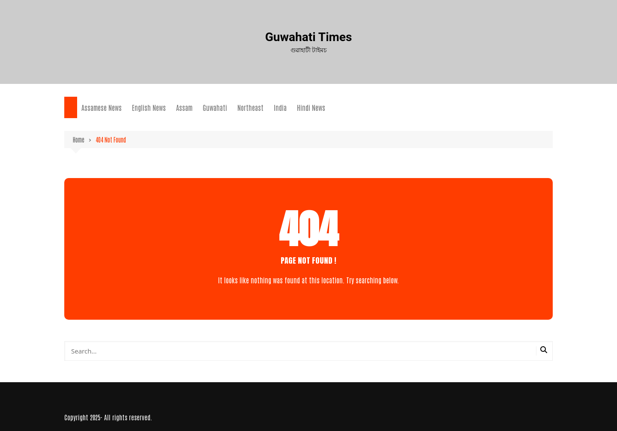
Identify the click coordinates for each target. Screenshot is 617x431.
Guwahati (215, 107)
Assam (184, 107)
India (280, 107)
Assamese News (101, 107)
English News (149, 107)
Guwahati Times (308, 37)
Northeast (250, 107)
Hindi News (311, 107)
